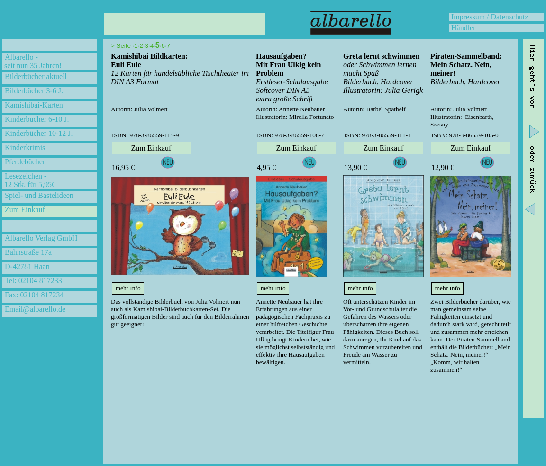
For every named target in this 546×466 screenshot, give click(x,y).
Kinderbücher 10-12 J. (39, 133)
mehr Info (128, 288)
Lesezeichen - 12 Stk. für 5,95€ (28, 180)
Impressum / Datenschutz (489, 17)
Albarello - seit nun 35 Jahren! (32, 61)
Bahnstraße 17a (28, 252)
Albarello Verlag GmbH (41, 238)
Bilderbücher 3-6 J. (34, 91)
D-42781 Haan (27, 266)
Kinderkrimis (25, 147)
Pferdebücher (25, 162)
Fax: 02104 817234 (34, 295)
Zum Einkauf (25, 210)
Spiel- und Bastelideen (39, 195)
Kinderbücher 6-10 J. (37, 119)
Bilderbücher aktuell (36, 76)
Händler (463, 28)
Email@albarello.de (35, 309)
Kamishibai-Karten (34, 105)
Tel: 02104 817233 (33, 281)
